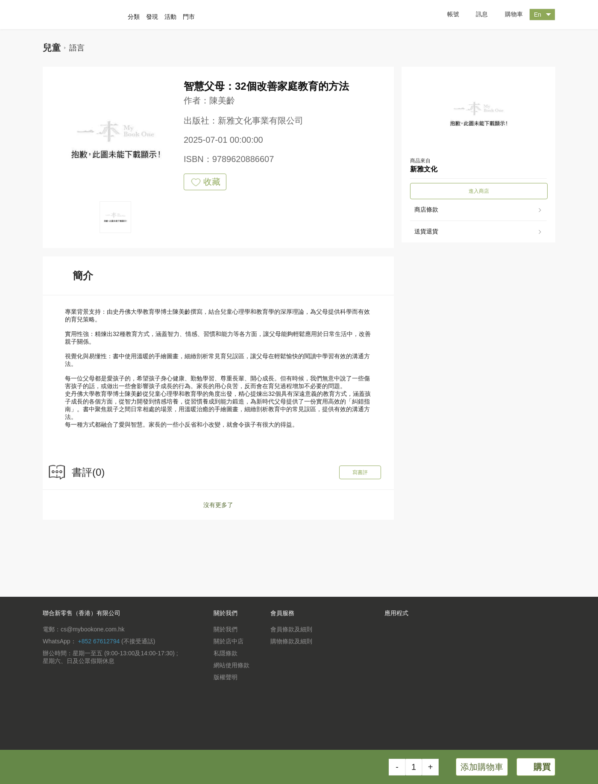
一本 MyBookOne (88, 14)
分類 (134, 16)
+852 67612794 (99, 641)
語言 (77, 48)
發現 (152, 16)
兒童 (52, 48)
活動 (170, 16)
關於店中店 (228, 641)
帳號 (446, 14)
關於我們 (225, 629)
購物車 (507, 14)
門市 (189, 16)
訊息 (475, 14)
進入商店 (479, 191)
